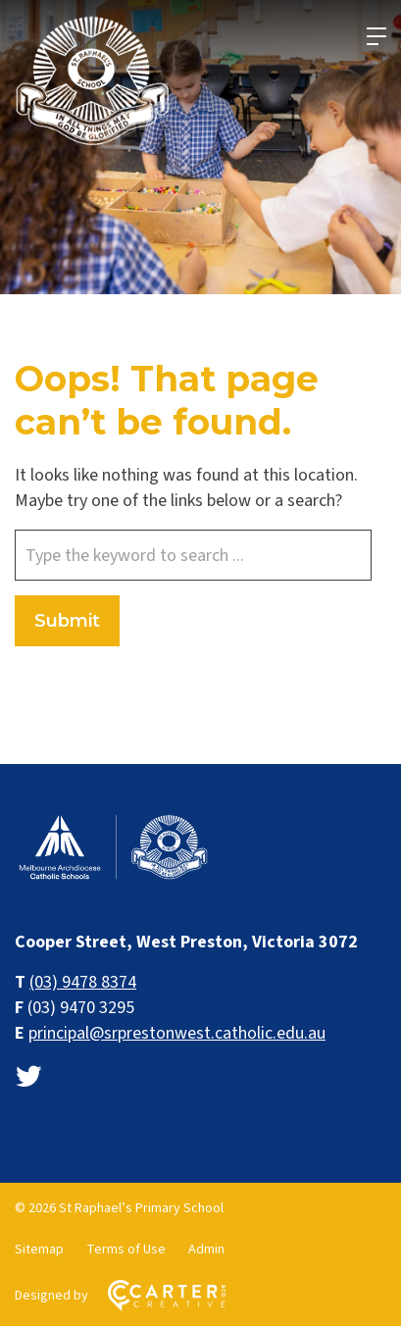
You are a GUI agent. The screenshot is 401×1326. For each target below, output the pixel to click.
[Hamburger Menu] (376, 36)
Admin (206, 1249)
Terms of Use (126, 1249)
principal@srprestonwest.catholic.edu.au (177, 1033)
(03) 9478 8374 (82, 982)
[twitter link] (28, 1077)
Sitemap (39, 1249)
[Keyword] (193, 555)
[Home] (113, 877)
